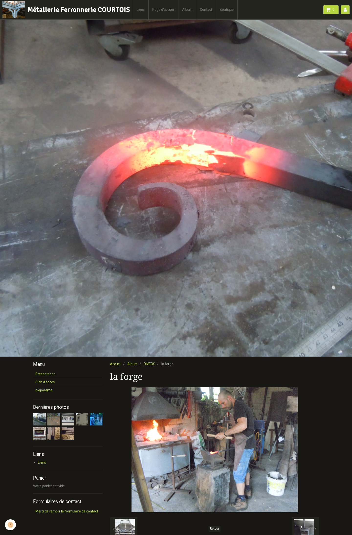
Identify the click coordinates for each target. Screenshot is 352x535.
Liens (141, 10)
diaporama (43, 390)
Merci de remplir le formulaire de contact (66, 511)
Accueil (115, 364)
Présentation (45, 374)
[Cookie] (10, 524)
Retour (214, 528)
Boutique (227, 10)
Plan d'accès (45, 382)
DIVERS (149, 364)
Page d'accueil (163, 10)
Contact (206, 10)
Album (187, 10)
